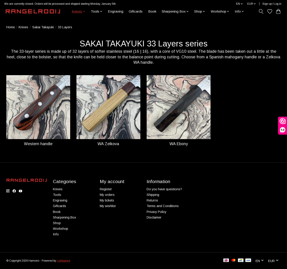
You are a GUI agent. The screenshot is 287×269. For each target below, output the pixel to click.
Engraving (115, 11)
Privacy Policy (156, 212)
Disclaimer (154, 217)
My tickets (107, 200)
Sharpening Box (64, 217)
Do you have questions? (164, 189)
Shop (57, 223)
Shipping (153, 195)
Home (10, 27)
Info (56, 234)
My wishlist (108, 206)
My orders (107, 195)
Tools (57, 195)
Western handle (38, 144)
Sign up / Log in (271, 3)
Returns (152, 200)
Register (106, 189)
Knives (23, 27)
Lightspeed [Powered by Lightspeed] (63, 260)
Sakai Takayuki (43, 27)
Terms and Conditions (163, 206)
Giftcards (136, 11)
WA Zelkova (108, 144)
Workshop (60, 228)
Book (152, 11)
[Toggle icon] (261, 11)
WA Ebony (179, 144)
